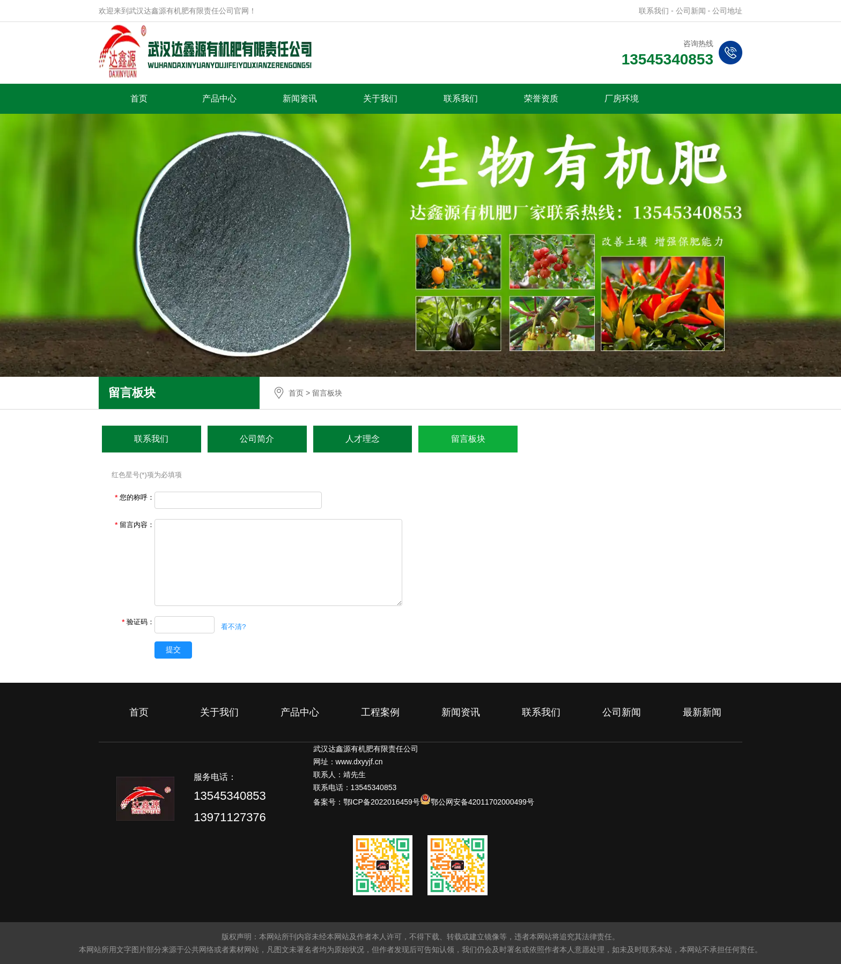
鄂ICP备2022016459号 (381, 802)
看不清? (233, 627)
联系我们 (461, 98)
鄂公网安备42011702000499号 (482, 802)
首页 (138, 98)
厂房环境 (621, 98)
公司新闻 (621, 712)
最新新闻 (702, 712)
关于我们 (380, 98)
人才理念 (362, 438)
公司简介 (257, 438)
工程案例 (380, 712)
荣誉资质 (541, 98)
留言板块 (468, 438)
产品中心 (219, 98)
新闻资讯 (300, 98)
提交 (173, 649)
